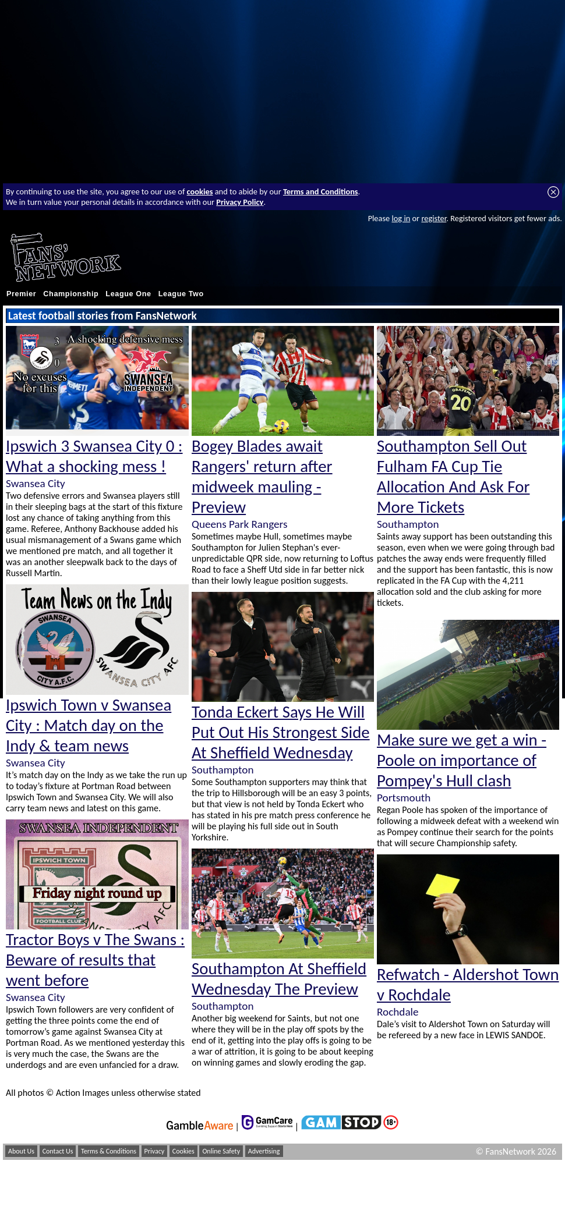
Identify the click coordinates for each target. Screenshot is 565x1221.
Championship (70, 294)
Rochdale (398, 1011)
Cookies (183, 1151)
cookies (200, 191)
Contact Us (58, 1151)
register (433, 218)
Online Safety (221, 1151)
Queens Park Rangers (239, 524)
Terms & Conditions (108, 1151)
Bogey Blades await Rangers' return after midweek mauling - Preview (262, 476)
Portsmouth (403, 797)
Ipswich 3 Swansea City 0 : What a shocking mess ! (94, 456)
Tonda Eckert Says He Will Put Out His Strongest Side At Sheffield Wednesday (281, 732)
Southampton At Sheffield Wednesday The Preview (279, 979)
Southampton (222, 769)
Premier (21, 294)
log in (400, 218)
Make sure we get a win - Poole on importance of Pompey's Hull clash (461, 760)
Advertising (264, 1151)
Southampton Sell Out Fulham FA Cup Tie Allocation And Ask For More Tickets (453, 476)
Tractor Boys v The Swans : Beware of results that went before (95, 960)
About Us (21, 1151)
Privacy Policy (239, 202)
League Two (181, 294)
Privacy (154, 1151)
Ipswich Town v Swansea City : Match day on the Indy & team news (88, 725)
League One (128, 294)
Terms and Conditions (320, 191)
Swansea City (35, 483)
